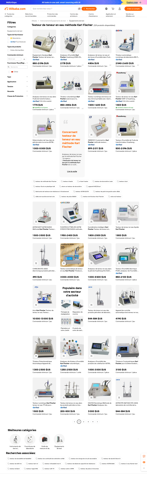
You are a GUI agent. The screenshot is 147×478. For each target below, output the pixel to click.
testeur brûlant (13, 469)
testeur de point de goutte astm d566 (106, 191)
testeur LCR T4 (48, 469)
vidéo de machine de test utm (44, 196)
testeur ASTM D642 (107, 464)
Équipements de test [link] (76, 21)
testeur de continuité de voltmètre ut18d (50, 459)
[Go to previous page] (74, 422)
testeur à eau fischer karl (128, 464)
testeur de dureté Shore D (110, 459)
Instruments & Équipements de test (53, 21)
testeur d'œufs (67, 181)
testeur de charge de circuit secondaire (83, 459)
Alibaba (34, 21)
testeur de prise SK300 (67, 196)
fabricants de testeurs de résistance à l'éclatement (51, 191)
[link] (144, 456)
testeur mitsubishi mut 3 (51, 464)
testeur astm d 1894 (66, 469)
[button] (79, 8)
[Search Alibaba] (54, 8)
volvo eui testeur (114, 196)
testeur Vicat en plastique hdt (44, 186)
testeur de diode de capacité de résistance (80, 464)
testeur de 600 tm (14, 464)
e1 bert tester (82, 181)
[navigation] (17, 221)
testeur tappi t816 (31, 469)
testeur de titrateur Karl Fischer (92, 196)
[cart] (113, 9)
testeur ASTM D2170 (81, 191)
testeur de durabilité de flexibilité (19, 459)
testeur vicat (122, 181)
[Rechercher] (89, 9)
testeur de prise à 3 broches (88, 469)
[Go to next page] (97, 422)
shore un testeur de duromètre (70, 186)
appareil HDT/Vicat (93, 186)
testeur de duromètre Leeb (103, 181)
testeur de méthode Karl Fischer (45, 181)
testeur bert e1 (32, 464)
